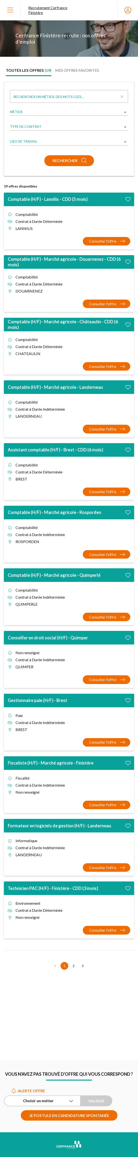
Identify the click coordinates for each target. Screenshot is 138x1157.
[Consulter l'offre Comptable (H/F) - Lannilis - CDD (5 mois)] (106, 241)
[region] (69, 38)
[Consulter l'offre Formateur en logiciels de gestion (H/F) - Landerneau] (106, 867)
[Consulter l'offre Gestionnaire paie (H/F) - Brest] (106, 742)
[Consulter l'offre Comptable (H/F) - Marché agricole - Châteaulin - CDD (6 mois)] (106, 366)
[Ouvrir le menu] (10, 10)
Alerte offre (28, 1090)
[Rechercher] (69, 160)
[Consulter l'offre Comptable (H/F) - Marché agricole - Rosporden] (106, 554)
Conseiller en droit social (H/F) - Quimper (48, 637)
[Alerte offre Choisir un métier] (42, 1100)
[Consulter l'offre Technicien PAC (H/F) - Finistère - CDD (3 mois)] (106, 930)
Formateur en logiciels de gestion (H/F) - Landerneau (59, 825)
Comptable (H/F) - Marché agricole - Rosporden (54, 512)
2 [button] (73, 966)
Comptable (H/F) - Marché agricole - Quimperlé (54, 575)
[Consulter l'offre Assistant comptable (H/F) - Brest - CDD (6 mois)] (106, 492)
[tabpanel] (69, 526)
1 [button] (64, 966)
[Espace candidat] (128, 10)
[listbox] (69, 112)
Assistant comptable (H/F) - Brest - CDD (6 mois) (55, 449)
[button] (83, 966)
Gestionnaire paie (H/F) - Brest (37, 700)
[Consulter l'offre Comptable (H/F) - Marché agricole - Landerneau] (106, 429)
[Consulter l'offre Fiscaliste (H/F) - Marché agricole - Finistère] (106, 805)
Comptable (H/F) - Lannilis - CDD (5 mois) (48, 199)
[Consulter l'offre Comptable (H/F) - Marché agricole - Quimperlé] (106, 617)
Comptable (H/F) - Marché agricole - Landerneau (55, 387)
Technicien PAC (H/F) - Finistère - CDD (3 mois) (53, 888)
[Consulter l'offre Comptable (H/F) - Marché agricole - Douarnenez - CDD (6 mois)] (106, 304)
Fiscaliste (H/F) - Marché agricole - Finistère (50, 763)
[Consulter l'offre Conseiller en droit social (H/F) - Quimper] (106, 679)
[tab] (28, 70)
